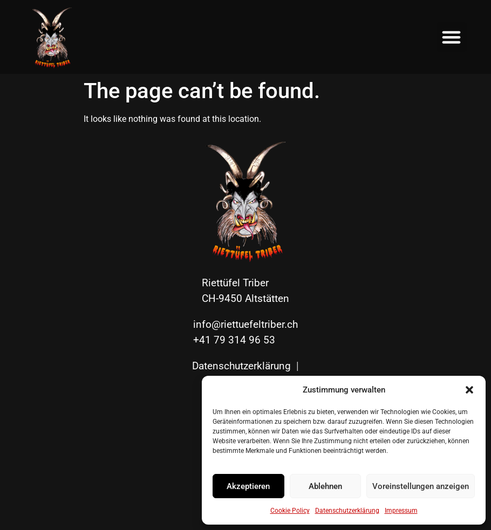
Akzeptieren (248, 486)
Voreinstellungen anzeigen (420, 486)
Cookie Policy (290, 510)
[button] (469, 389)
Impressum (401, 510)
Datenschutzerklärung (347, 510)
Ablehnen (325, 486)
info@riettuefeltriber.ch (245, 324)
